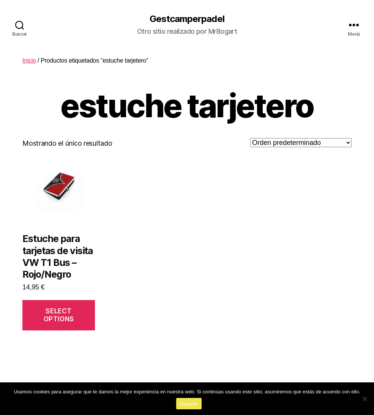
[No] (364, 398)
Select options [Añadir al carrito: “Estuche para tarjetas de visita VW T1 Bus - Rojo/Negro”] (59, 315)
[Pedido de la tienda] (301, 142)
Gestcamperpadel (187, 19)
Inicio (29, 60)
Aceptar (189, 404)
